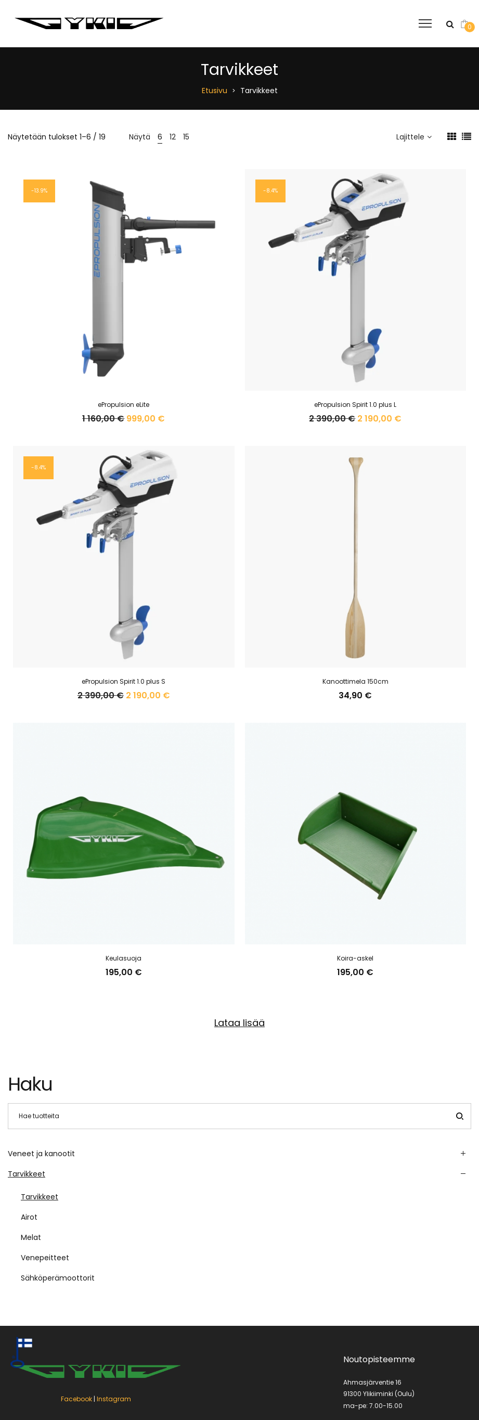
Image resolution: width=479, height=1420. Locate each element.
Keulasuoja (123, 958)
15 (186, 137)
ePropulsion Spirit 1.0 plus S (123, 681)
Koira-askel (355, 958)
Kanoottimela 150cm (355, 681)
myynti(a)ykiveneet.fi (376, 1394)
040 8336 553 (364, 1371)
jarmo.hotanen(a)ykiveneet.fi (389, 1383)
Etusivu (214, 90)
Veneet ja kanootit (41, 1153)
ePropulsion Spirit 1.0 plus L (355, 404)
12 (173, 137)
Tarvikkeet (26, 1174)
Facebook (76, 1318)
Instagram (114, 1318)
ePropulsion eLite (123, 404)
